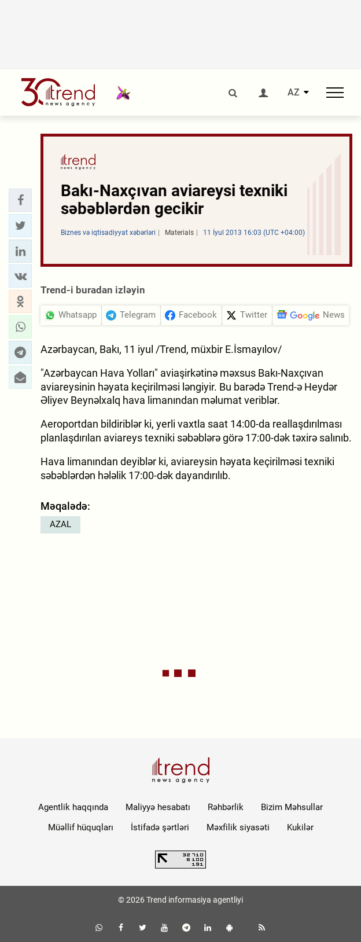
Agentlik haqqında (73, 807)
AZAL (60, 524)
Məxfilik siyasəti (238, 827)
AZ (294, 92)
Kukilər (300, 827)
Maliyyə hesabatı (158, 807)
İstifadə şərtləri (160, 827)
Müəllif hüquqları (80, 827)
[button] (20, 200)
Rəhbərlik (226, 807)
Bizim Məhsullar (292, 807)
